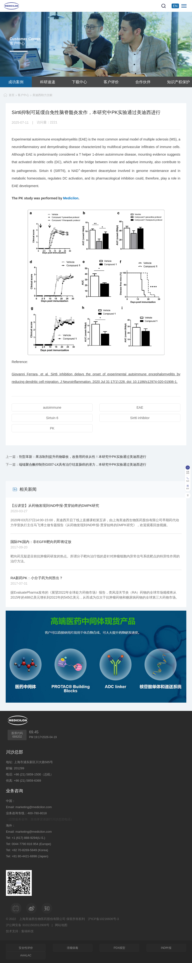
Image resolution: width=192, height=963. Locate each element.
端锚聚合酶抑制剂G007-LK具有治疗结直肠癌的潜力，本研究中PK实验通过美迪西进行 (82, 464)
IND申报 (166, 948)
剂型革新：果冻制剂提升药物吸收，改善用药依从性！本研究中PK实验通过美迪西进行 (82, 457)
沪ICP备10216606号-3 (103, 919)
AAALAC (25, 955)
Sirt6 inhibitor (140, 418)
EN (175, 6)
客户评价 (111, 82)
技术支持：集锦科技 (20, 931)
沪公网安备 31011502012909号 (27, 925)
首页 (11, 95)
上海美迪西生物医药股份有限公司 (42, 919)
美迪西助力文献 (42, 95)
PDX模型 (119, 948)
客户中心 (23, 95)
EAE (140, 407)
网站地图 (61, 925)
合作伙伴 (143, 82)
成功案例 (15, 82)
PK (52, 428)
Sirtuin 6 (52, 418)
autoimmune (52, 407)
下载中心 (79, 82)
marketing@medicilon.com (33, 807)
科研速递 (47, 82)
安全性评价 (26, 948)
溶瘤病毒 (72, 948)
